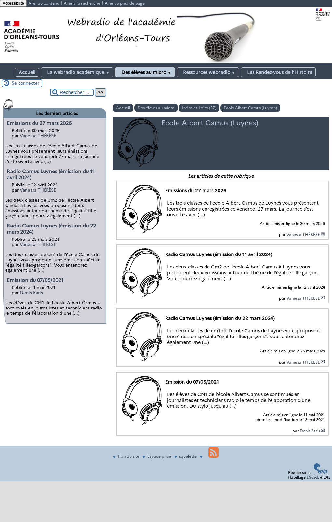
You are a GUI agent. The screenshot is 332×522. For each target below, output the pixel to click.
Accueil (27, 72)
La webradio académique (77, 72)
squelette (186, 456)
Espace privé (157, 456)
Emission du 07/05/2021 (35, 280)
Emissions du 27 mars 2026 (39, 123)
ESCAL (313, 477)
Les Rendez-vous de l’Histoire (278, 72)
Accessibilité (13, 3)
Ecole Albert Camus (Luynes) (250, 107)
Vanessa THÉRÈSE (303, 234)
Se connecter (25, 83)
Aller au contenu (43, 3)
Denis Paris (310, 430)
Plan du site (126, 456)
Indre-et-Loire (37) (199, 107)
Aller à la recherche (82, 3)
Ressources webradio (207, 72)
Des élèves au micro (145, 72)
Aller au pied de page (125, 3)
